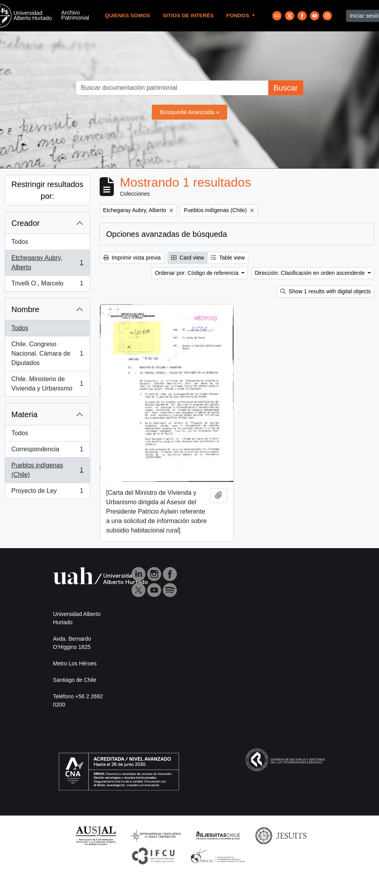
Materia (24, 414)
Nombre (25, 309)
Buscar (285, 88)
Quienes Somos (127, 15)
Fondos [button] (238, 15)
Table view (228, 257)
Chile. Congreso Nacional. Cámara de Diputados (47, 353)
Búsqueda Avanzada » (189, 112)
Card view (187, 257)
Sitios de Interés (188, 15)
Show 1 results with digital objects (325, 291)
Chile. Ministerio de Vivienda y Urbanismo (47, 384)
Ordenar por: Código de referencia (197, 273)
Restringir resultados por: (47, 190)
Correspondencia (47, 451)
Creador (25, 223)
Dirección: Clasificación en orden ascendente (310, 273)
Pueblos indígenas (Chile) (47, 470)
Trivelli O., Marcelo (47, 285)
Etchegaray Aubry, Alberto (47, 262)
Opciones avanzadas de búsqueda (166, 234)
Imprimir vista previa (132, 257)
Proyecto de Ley (47, 492)
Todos (19, 241)
